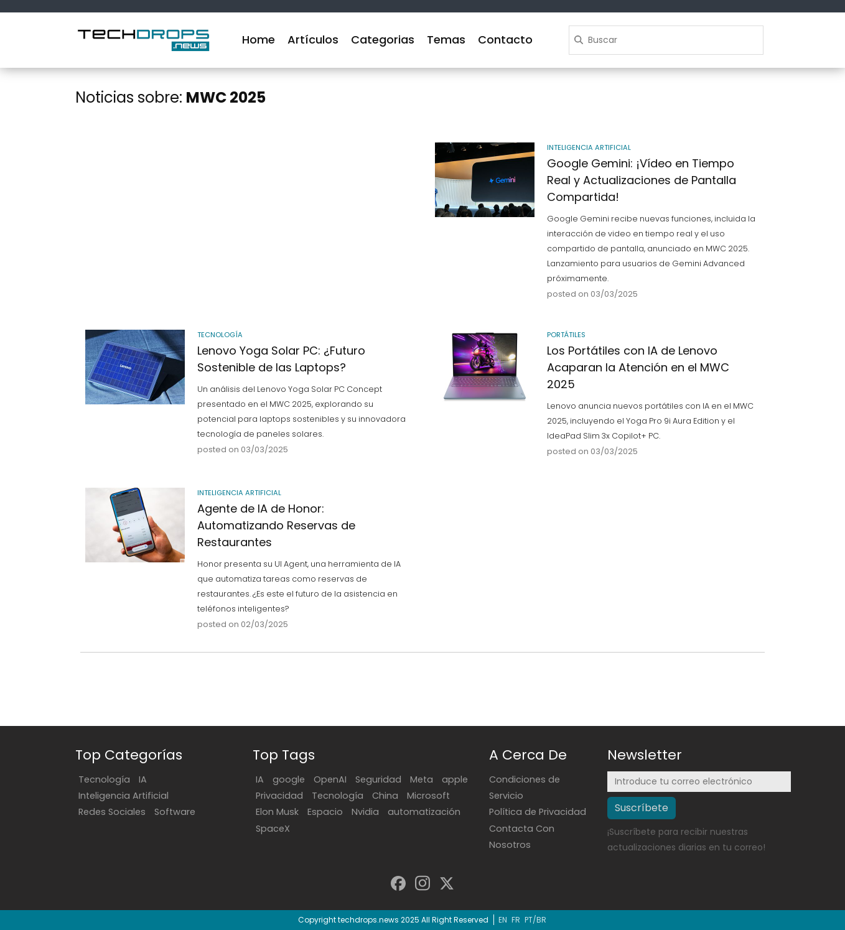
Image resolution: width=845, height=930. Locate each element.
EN (502, 919)
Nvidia (365, 812)
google (289, 779)
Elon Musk (277, 812)
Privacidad (279, 795)
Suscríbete (641, 808)
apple (455, 779)
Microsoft (428, 795)
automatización (424, 812)
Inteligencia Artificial (123, 795)
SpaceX (273, 828)
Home (258, 39)
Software (174, 812)
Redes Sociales (112, 812)
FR (515, 919)
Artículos (312, 39)
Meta (421, 779)
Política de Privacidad (537, 812)
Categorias (382, 39)
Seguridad (378, 779)
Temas (446, 39)
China (385, 795)
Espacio (325, 812)
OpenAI (330, 779)
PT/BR (535, 919)
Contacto (505, 39)
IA (143, 779)
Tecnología (104, 779)
